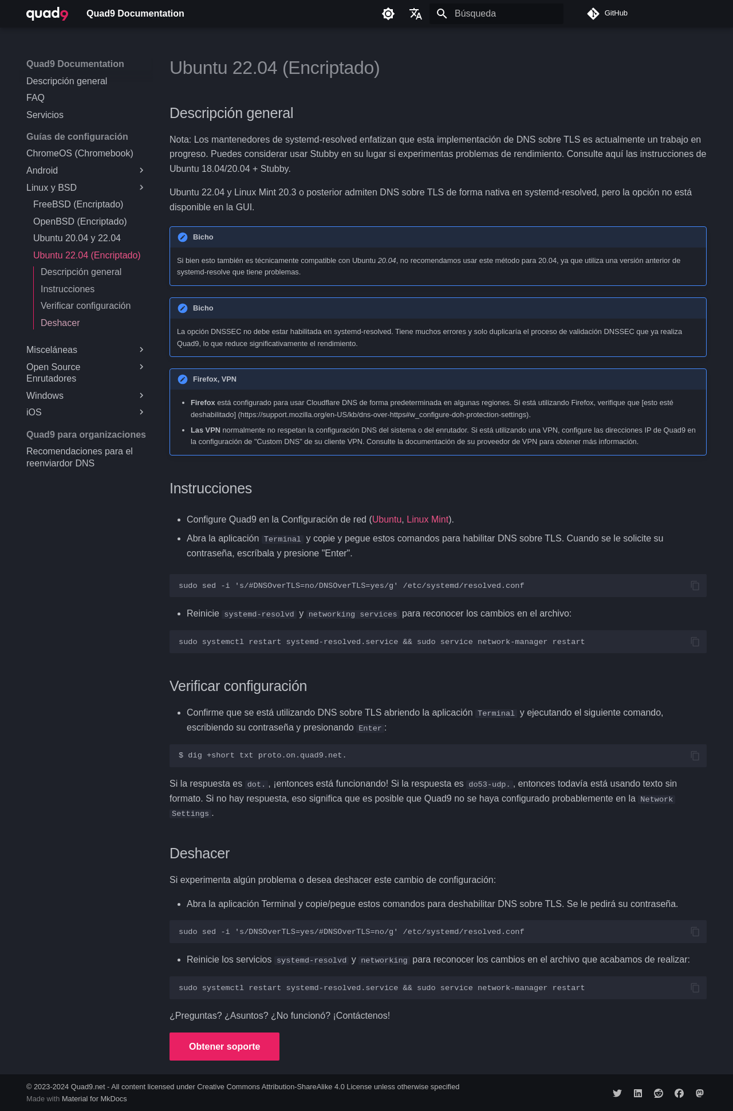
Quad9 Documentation (75, 64)
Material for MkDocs (94, 1098)
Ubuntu (387, 519)
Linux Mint (427, 519)
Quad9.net (88, 1086)
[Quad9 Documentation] (47, 13)
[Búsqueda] (496, 13)
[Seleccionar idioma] (415, 13)
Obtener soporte (224, 1045)
